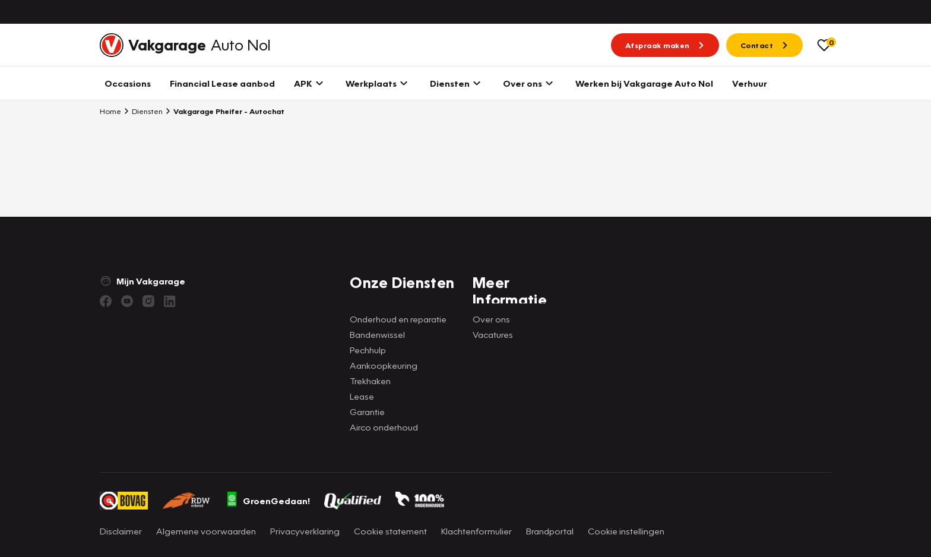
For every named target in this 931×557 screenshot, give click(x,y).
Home (110, 111)
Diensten (143, 111)
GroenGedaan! (268, 500)
